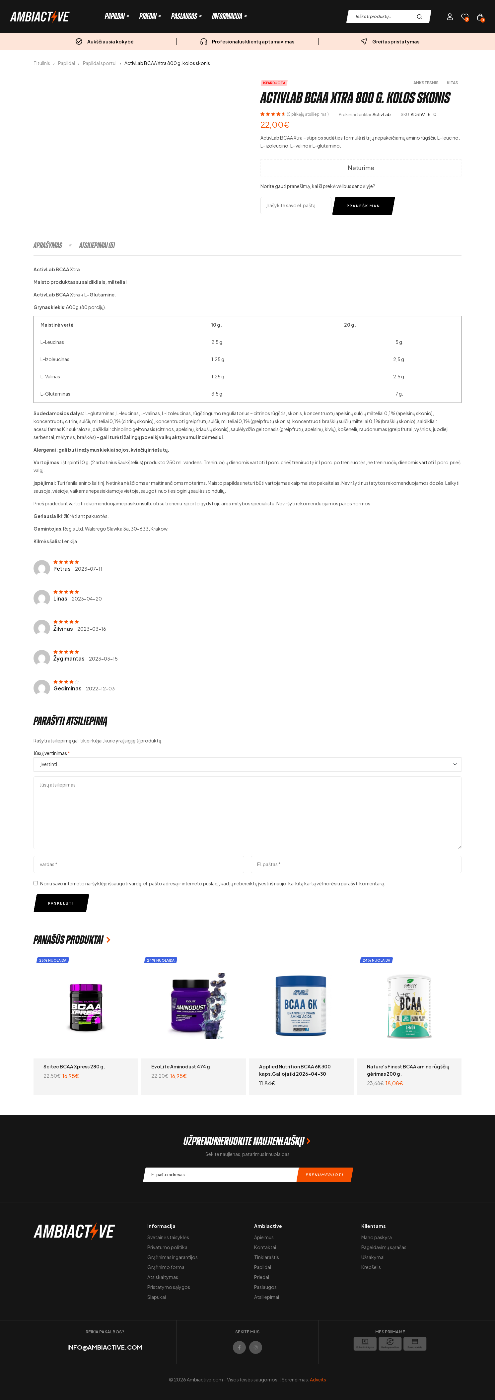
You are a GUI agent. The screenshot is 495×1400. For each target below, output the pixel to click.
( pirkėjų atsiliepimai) (308, 114)
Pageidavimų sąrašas (383, 1247)
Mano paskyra (376, 1237)
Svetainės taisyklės (168, 1237)
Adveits (318, 1379)
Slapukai (156, 1297)
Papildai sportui (99, 63)
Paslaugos (265, 1287)
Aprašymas (48, 245)
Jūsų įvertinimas (52, 753)
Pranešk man (363, 206)
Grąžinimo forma (165, 1267)
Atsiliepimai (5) (97, 245)
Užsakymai (373, 1257)
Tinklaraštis (266, 1257)
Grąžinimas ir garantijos (172, 1257)
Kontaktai (265, 1247)
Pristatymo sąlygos (168, 1287)
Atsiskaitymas (162, 1277)
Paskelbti (61, 903)
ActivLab (382, 114)
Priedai (261, 1277)
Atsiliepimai (266, 1297)
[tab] (56, 245)
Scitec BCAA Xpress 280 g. (74, 1066)
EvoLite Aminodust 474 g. (181, 1066)
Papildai (66, 63)
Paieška (421, 16)
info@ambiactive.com (104, 1347)
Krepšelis (371, 1267)
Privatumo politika (167, 1247)
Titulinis (42, 63)
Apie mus (264, 1237)
